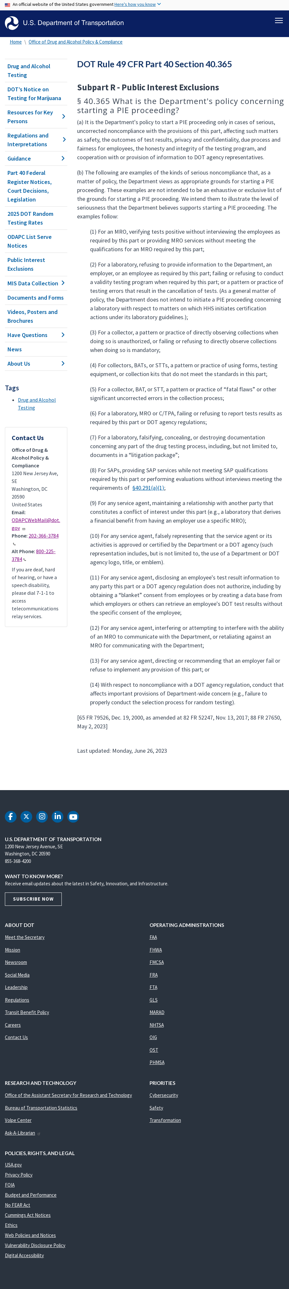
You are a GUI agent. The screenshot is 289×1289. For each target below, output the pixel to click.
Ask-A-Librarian (23, 1133)
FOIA (10, 1185)
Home (16, 42)
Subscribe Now (33, 899)
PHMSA (157, 1062)
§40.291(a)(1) (148, 487)
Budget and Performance (31, 1195)
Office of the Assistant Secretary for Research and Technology (68, 1095)
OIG (153, 1037)
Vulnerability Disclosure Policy (35, 1245)
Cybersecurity (164, 1095)
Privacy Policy (19, 1175)
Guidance (36, 158)
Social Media (17, 975)
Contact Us (16, 1037)
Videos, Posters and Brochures (32, 316)
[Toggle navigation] (279, 20)
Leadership (16, 987)
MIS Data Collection (36, 283)
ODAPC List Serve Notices (29, 241)
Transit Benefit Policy (27, 1012)
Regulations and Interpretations (36, 140)
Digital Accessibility (24, 1255)
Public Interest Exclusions (26, 264)
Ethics (11, 1225)
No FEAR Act (17, 1205)
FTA (153, 987)
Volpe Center (18, 1120)
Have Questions (36, 335)
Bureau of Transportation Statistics (41, 1108)
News (14, 349)
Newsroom (16, 962)
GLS (154, 1000)
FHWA (156, 950)
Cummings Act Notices (28, 1215)
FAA (153, 937)
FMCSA (157, 962)
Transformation (165, 1120)
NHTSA (157, 1025)
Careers (13, 1025)
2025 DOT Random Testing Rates (30, 218)
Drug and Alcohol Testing (28, 70)
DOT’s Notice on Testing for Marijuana (34, 93)
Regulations (17, 1000)
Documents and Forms (35, 297)
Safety (156, 1108)
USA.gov (13, 1165)
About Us (36, 363)
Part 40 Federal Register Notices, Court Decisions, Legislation (29, 186)
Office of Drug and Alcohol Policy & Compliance (76, 42)
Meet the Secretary (25, 937)
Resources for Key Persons (36, 117)
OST (154, 1050)
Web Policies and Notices (30, 1235)
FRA (154, 975)
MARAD (157, 1012)
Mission (12, 950)
